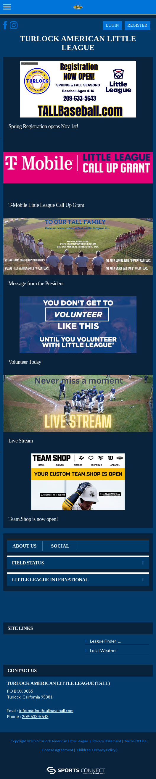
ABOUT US (24, 545)
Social (60, 545)
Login (112, 25)
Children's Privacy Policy (96, 750)
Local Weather (103, 650)
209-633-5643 (35, 716)
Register (137, 25)
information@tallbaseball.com (46, 710)
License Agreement (57, 750)
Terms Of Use (135, 741)
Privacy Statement (106, 741)
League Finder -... (105, 640)
